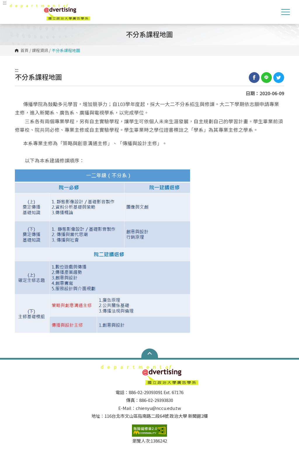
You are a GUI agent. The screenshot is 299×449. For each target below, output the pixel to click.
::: (16, 69)
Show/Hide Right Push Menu (285, 12)
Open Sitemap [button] (149, 353)
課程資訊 (40, 50)
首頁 (24, 50)
